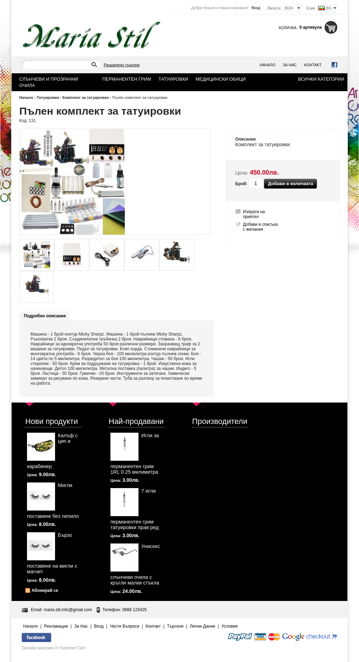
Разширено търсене (122, 65)
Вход (255, 8)
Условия (230, 626)
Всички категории (321, 79)
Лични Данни (202, 626)
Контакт (312, 65)
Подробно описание (45, 315)
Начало (268, 65)
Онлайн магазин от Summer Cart (53, 648)
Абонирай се (45, 590)
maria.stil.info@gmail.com (68, 609)
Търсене (175, 626)
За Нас (290, 65)
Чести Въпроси (124, 626)
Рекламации (56, 626)
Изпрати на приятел (254, 214)
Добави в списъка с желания (260, 227)
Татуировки (48, 97)
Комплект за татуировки (85, 97)
